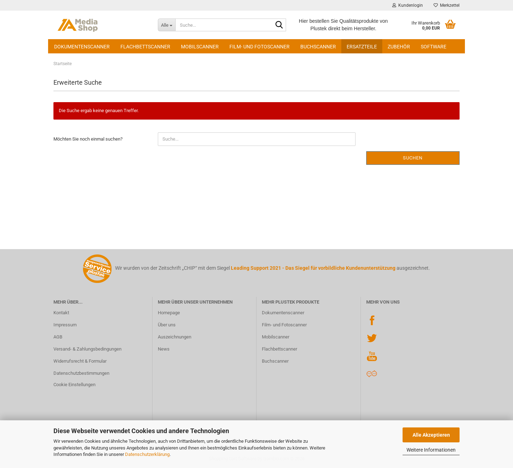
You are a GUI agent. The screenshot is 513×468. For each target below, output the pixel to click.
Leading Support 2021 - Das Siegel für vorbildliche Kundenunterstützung (313, 268)
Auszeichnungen (174, 337)
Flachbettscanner (145, 46)
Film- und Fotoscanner (259, 46)
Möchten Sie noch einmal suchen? (88, 139)
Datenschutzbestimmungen (81, 373)
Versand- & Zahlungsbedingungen (87, 349)
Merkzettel (447, 5)
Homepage (169, 312)
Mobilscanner (200, 46)
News (164, 349)
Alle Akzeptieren (431, 435)
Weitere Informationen (431, 450)
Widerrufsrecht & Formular (80, 361)
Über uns (167, 324)
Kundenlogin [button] (407, 5)
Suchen (413, 158)
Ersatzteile (362, 46)
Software (433, 46)
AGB (57, 337)
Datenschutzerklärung (147, 454)
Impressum (65, 324)
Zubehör (399, 46)
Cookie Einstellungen (74, 384)
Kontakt (61, 312)
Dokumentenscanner (82, 46)
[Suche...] (166, 25)
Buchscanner (318, 46)
